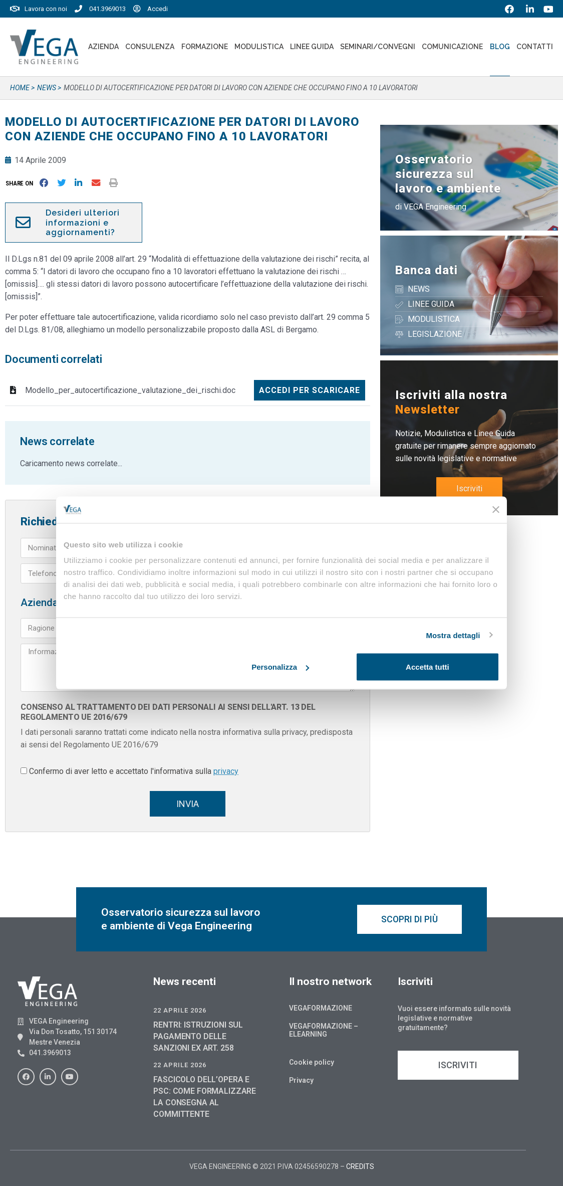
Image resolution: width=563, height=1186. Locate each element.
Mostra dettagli (453, 635)
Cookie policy (311, 1062)
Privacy (301, 1080)
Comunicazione (452, 47)
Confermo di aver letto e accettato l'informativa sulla (133, 771)
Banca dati (426, 270)
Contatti (534, 47)
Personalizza (280, 667)
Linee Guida (312, 47)
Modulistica (259, 47)
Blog (500, 47)
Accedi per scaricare (309, 390)
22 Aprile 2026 (179, 1010)
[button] (21, 183)
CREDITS (360, 1166)
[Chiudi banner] (495, 509)
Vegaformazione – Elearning (323, 1030)
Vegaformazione (320, 1008)
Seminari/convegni (377, 47)
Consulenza (149, 47)
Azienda (103, 47)
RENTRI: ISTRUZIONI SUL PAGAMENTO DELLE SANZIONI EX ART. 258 (198, 1036)
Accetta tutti (427, 667)
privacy (225, 771)
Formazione (204, 47)
